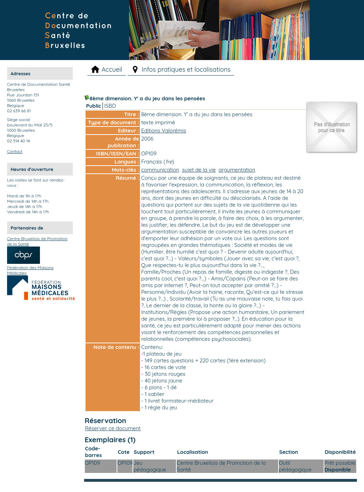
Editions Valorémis (163, 130)
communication (160, 169)
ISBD (110, 105)
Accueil (111, 69)
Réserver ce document (113, 428)
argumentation (237, 169)
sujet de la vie (199, 169)
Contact (15, 151)
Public (93, 105)
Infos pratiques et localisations (186, 69)
